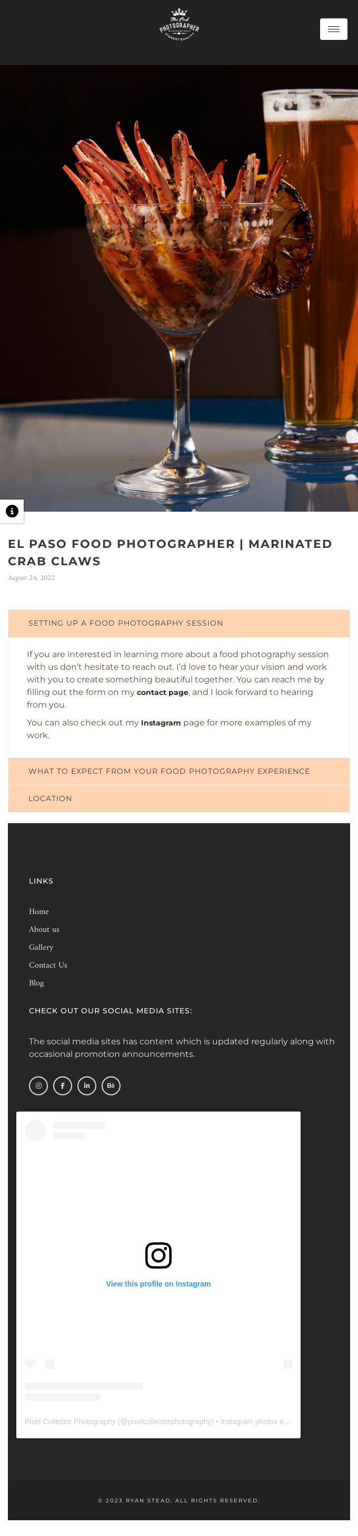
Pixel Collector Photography (70, 1421)
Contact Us (48, 965)
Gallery (41, 947)
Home (39, 912)
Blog (36, 983)
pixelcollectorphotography (170, 1421)
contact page (162, 692)
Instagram (161, 723)
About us (44, 929)
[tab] (179, 623)
